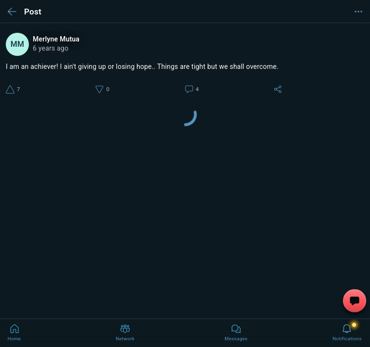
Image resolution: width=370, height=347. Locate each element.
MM (17, 44)
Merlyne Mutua (56, 39)
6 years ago (50, 48)
